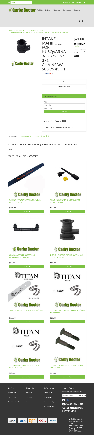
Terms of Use (48, 393)
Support (77, 10)
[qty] (64, 101)
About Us (56, 10)
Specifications (26, 136)
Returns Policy (49, 402)
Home (11, 30)
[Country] (64, 105)
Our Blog (29, 397)
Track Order (12, 397)
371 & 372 (41, 30)
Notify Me (64, 86)
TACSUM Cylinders (43, 10)
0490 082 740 (68, 2)
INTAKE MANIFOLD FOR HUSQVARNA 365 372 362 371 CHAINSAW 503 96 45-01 (40, 32)
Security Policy (49, 406)
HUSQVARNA (31, 30)
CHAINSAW (20, 30)
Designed (72, 432)
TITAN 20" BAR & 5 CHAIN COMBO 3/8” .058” (26, 310)
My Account (12, 393)
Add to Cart (26, 211)
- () (82, 21)
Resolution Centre (14, 402)
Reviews (41, 136)
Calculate (64, 111)
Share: (47, 73)
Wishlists (79, 2)
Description (13, 136)
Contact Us (67, 10)
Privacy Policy (48, 397)
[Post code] (64, 108)
